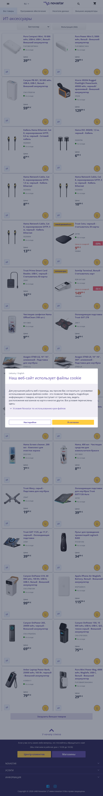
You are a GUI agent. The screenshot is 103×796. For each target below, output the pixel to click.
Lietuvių (12, 373)
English (21, 373)
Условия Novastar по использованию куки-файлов (37, 408)
